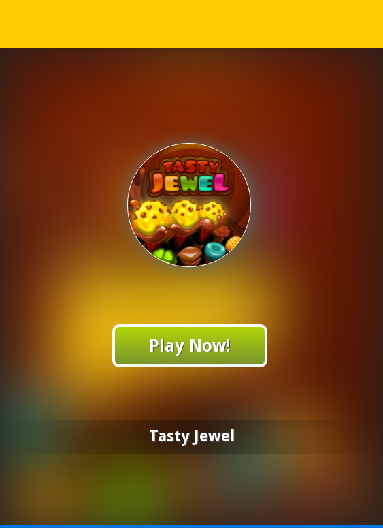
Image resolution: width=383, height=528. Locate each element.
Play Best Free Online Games (192, 23)
